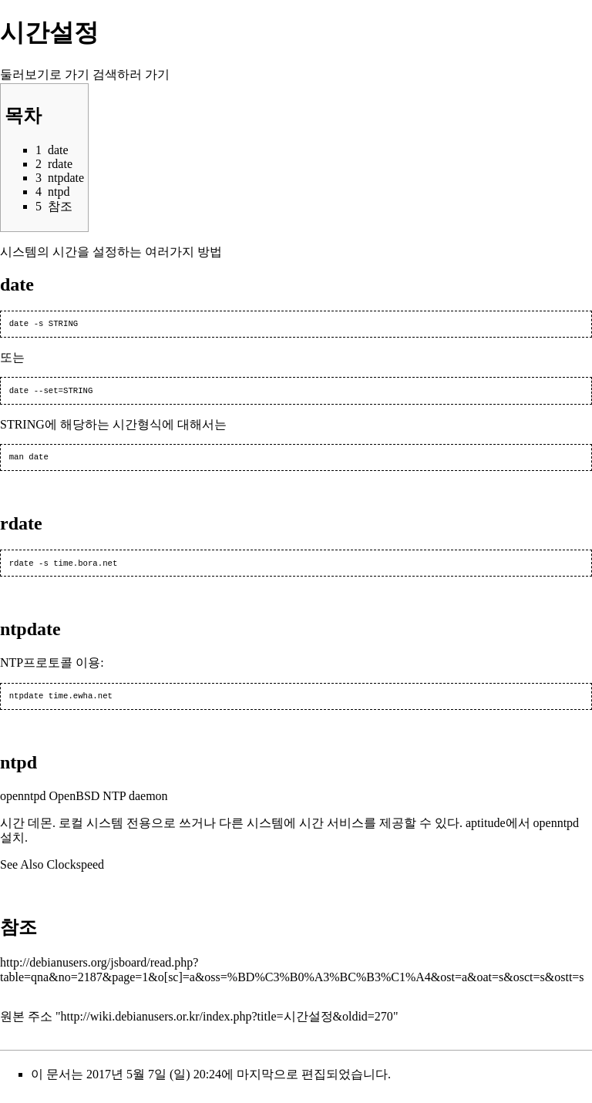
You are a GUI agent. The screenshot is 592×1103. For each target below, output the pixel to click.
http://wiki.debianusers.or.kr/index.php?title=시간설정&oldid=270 (227, 1024)
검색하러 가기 (131, 74)
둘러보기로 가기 (44, 74)
